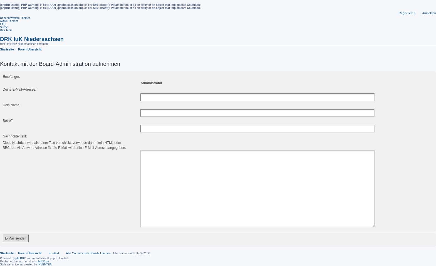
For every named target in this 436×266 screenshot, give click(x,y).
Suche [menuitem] (4, 27)
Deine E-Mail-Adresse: (19, 89)
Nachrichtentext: (15, 136)
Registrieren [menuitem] (407, 13)
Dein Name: (11, 105)
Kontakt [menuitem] (54, 246)
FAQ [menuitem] (3, 24)
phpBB (20, 251)
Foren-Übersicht (30, 246)
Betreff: (8, 121)
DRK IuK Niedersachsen (32, 39)
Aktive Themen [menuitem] (9, 21)
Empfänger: (11, 77)
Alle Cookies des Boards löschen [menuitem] (88, 246)
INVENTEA (45, 257)
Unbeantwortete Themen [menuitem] (15, 18)
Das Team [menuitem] (6, 30)
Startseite (7, 246)
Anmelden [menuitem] (429, 13)
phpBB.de (43, 254)
